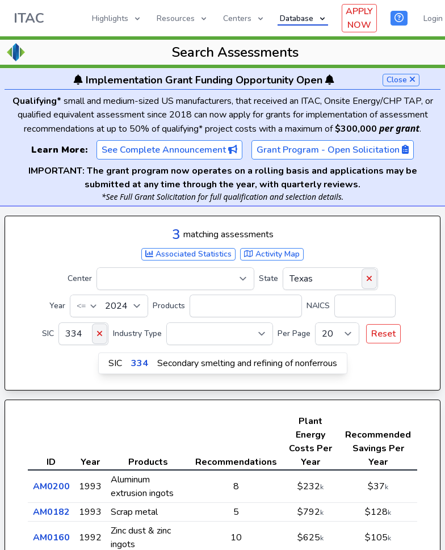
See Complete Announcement (169, 150)
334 (139, 363)
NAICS (318, 305)
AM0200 (51, 486)
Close (401, 79)
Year (57, 305)
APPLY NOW (359, 18)
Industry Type (137, 333)
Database (303, 18)
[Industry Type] (219, 333)
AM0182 (51, 512)
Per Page (294, 333)
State (268, 278)
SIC (48, 333)
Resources (182, 18)
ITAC (29, 18)
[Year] (109, 306)
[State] (330, 278)
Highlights (117, 18)
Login (433, 18)
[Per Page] (337, 333)
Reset (383, 334)
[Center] (175, 278)
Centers (244, 18)
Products (169, 305)
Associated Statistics (188, 254)
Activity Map (272, 254)
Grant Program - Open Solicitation (333, 150)
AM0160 (51, 537)
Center (80, 278)
